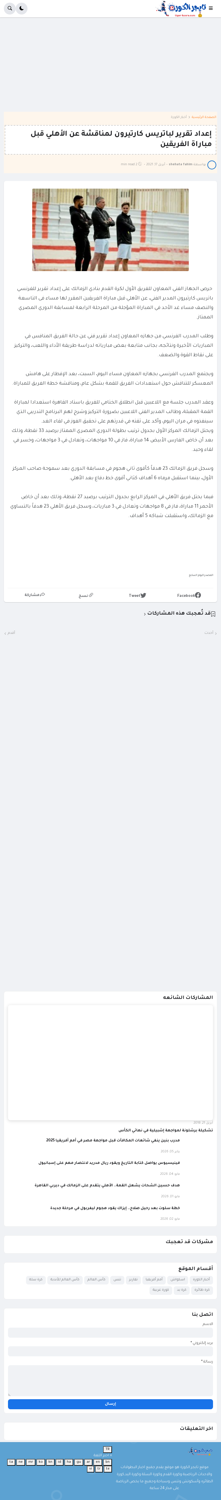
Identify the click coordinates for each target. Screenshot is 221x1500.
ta (11, 1462)
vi (90, 1469)
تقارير (133, 1280)
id (59, 1462)
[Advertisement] (110, 68)
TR (107, 1449)
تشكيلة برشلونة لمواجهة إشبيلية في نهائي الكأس (165, 1131)
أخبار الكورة (179, 117)
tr (99, 1469)
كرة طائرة (202, 1290)
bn (107, 1462)
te (108, 1469)
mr (30, 1462)
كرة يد (181, 1290)
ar (88, 1462)
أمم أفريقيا (154, 1280)
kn (50, 1462)
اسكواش (177, 1280)
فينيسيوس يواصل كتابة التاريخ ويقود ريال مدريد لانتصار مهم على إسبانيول (109, 1163)
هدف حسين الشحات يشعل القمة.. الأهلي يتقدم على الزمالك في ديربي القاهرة (107, 1186)
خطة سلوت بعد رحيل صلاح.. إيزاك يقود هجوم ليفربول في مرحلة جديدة (115, 1208)
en (98, 1462)
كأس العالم (96, 1280)
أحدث (208, 633)
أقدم (11, 633)
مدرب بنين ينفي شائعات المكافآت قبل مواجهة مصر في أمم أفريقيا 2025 (113, 1141)
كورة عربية (161, 1290)
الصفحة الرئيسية (204, 117)
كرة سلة (36, 1280)
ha (69, 1462)
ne (21, 1462)
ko (41, 1462)
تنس (117, 1280)
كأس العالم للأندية (65, 1280)
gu (79, 1462)
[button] (212, 8)
